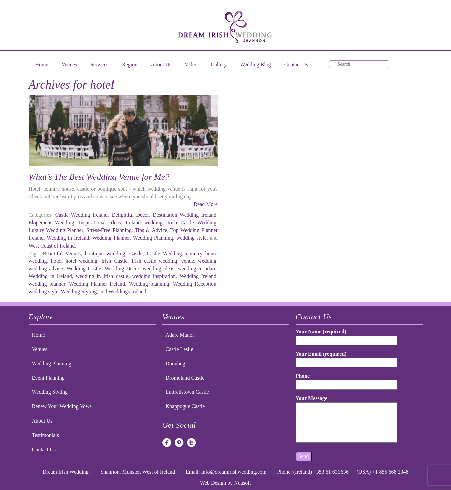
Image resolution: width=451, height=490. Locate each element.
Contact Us (296, 64)
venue (187, 261)
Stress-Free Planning (109, 230)
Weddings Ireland (127, 291)
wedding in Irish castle (102, 276)
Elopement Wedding (51, 222)
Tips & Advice (151, 230)
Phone (346, 380)
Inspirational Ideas (100, 222)
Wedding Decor (122, 268)
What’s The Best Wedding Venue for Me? (99, 177)
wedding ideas (158, 268)
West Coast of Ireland (52, 246)
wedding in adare (197, 268)
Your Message (346, 419)
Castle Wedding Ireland (81, 215)
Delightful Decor (130, 215)
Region (129, 64)
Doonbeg (175, 363)
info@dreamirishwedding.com (234, 472)
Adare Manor (180, 335)
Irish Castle (114, 261)
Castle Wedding (164, 253)
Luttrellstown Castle (187, 392)
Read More (206, 204)
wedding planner (47, 284)
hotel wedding (81, 261)
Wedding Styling (79, 291)
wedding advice (46, 268)
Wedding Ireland (198, 276)
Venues (69, 64)
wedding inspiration (154, 276)
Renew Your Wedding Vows (62, 406)
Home (41, 64)
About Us (161, 64)
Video (191, 64)
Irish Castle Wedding (191, 222)
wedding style (191, 238)
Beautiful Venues (62, 253)
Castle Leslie (179, 349)
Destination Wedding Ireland (184, 215)
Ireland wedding (144, 222)
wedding (207, 261)
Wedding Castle (83, 268)
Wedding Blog (255, 64)
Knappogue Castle (185, 406)
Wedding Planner (111, 238)
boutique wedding (105, 253)
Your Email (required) (346, 358)
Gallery (219, 64)
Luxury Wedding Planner (56, 230)
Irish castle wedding (154, 261)
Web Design (213, 483)
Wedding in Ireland (68, 238)
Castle (136, 253)
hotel (56, 261)
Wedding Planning (153, 238)
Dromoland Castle (185, 378)
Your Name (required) (346, 336)
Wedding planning (149, 284)
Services (99, 64)
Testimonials (45, 435)
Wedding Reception (194, 284)
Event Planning (48, 378)
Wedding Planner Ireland (97, 284)
